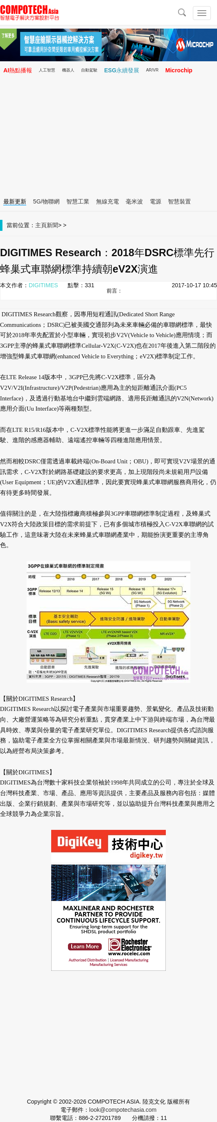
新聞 (52, 225)
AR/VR (152, 70)
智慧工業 (77, 201)
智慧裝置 (179, 201)
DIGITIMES (43, 285)
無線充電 (107, 201)
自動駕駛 (89, 70)
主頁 (41, 225)
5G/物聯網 (46, 201)
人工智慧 (47, 70)
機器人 (68, 70)
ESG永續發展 (122, 70)
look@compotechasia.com (122, 1109)
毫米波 (134, 201)
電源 (155, 201)
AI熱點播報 (17, 70)
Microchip (178, 70)
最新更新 (14, 201)
